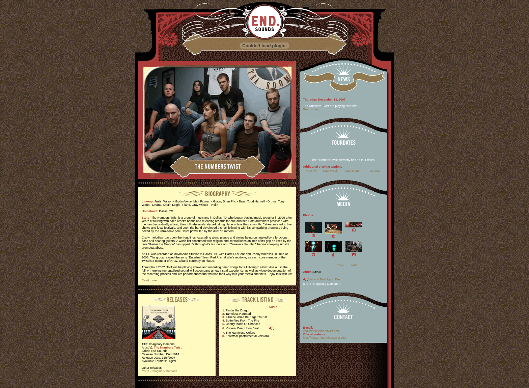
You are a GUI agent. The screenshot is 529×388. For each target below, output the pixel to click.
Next (340, 264)
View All (311, 170)
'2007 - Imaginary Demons (159, 371)
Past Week (330, 170)
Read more (149, 280)
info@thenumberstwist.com (321, 331)
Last (354, 264)
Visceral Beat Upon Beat (324, 279)
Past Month (353, 170)
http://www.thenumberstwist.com (324, 337)
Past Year (374, 170)
